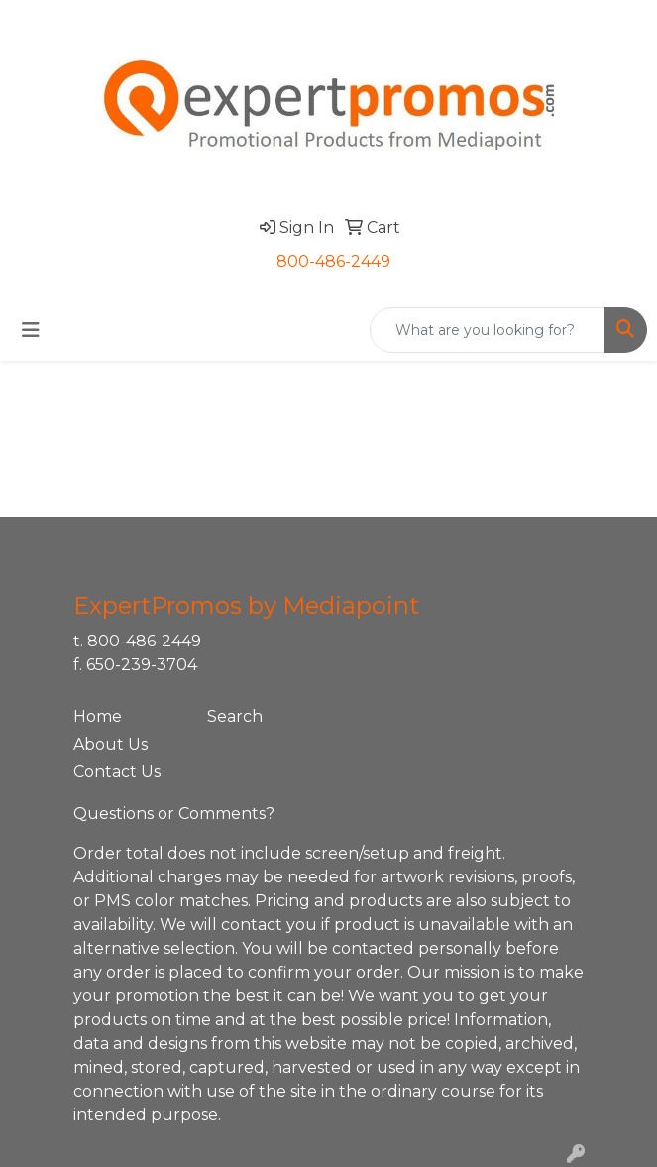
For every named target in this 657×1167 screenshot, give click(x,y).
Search (235, 716)
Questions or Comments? (173, 813)
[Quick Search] (487, 330)
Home (97, 716)
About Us (110, 744)
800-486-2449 (333, 261)
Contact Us (117, 771)
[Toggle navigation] (31, 330)
